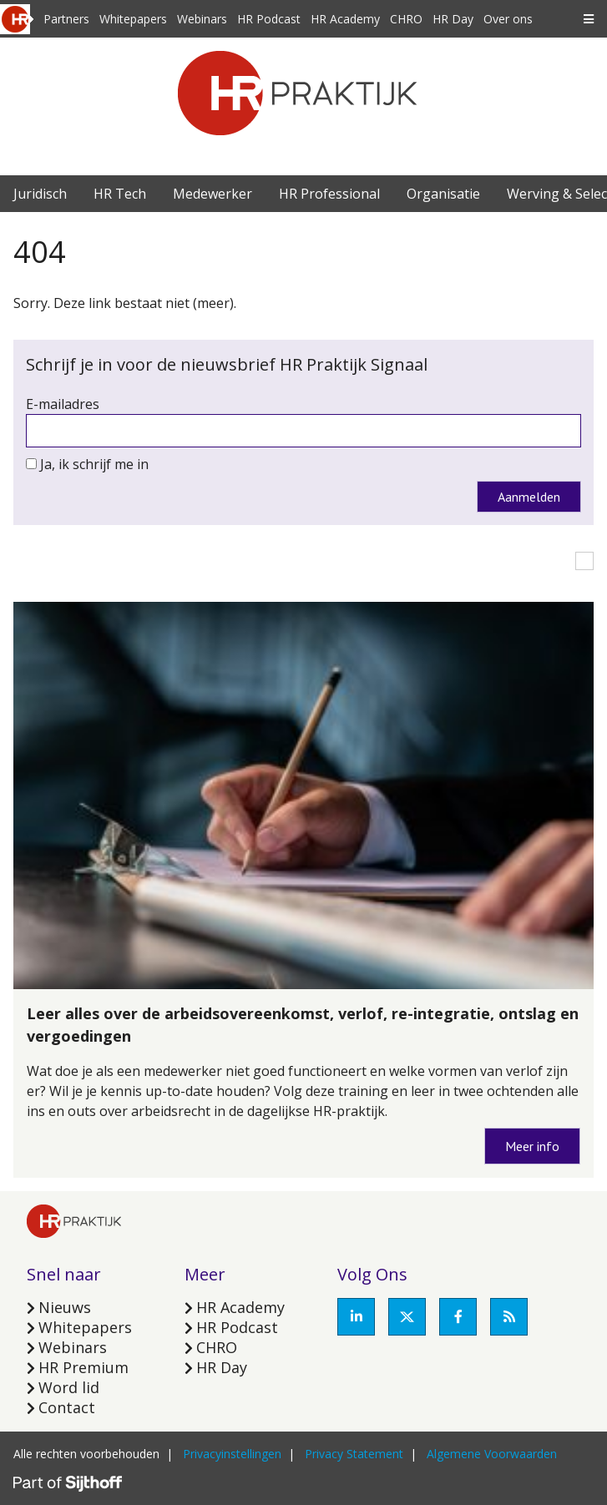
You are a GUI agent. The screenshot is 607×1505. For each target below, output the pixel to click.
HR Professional (329, 193)
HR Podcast (269, 19)
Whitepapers (133, 19)
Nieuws (64, 1307)
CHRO (406, 19)
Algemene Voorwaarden (492, 1454)
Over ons (508, 19)
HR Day (452, 19)
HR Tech (120, 193)
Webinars (202, 19)
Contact (66, 1407)
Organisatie (443, 193)
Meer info (532, 1146)
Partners (66, 19)
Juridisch (40, 193)
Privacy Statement (354, 1454)
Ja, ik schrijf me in (94, 464)
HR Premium (83, 1367)
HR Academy (345, 19)
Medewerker (212, 193)
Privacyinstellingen (232, 1454)
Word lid (68, 1387)
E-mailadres (62, 404)
